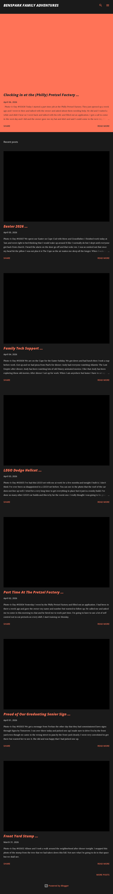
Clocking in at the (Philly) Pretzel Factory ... (41, 94)
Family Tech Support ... (23, 348)
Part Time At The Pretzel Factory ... (34, 592)
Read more (103, 126)
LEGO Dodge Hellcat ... (23, 470)
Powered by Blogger (56, 885)
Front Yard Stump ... (21, 836)
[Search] (100, 5)
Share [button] (7, 126)
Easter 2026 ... (16, 226)
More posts (102, 874)
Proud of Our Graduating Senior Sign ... (37, 714)
